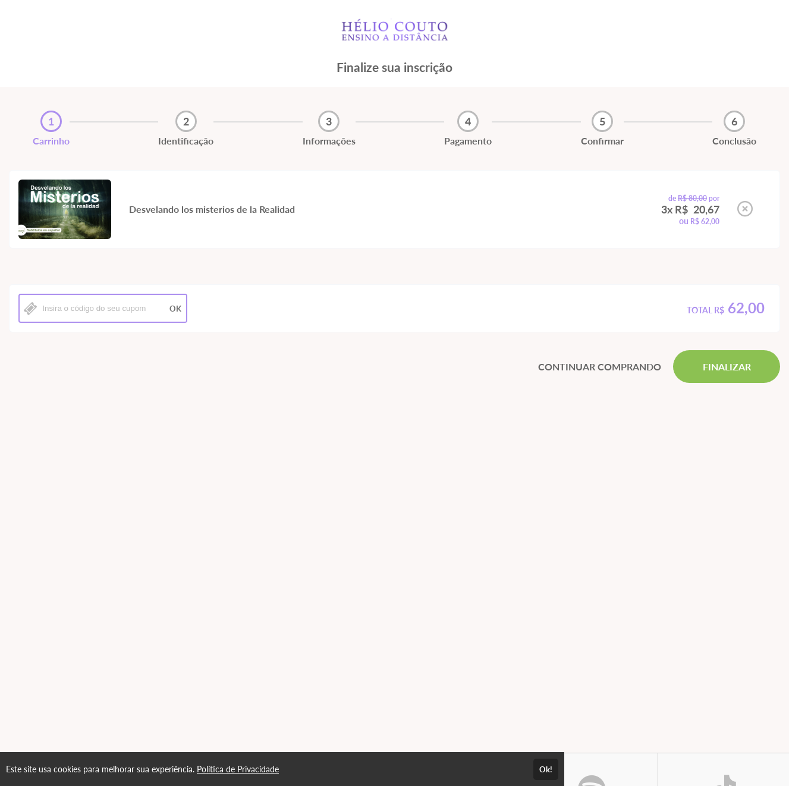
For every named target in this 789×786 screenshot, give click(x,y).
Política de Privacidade (238, 769)
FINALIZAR (727, 366)
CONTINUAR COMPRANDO (599, 366)
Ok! (545, 769)
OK (175, 308)
